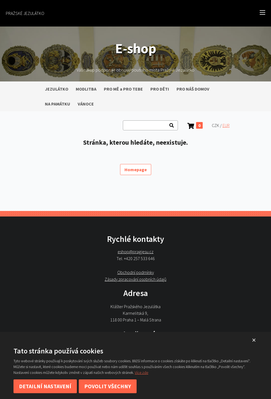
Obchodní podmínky (135, 272)
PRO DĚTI (159, 89)
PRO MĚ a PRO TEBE (123, 89)
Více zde (141, 372)
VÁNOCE (86, 104)
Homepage (135, 169)
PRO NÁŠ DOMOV (193, 89)
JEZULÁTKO (56, 89)
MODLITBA (86, 89)
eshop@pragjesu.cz (135, 251)
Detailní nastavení (45, 386)
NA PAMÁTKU (57, 104)
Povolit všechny (107, 386)
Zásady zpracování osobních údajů (135, 279)
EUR (226, 125)
